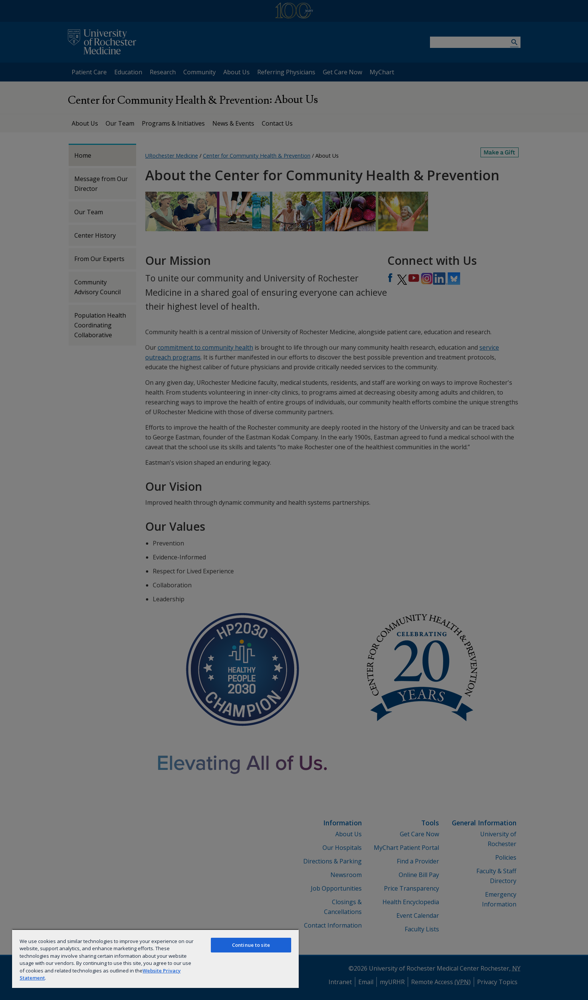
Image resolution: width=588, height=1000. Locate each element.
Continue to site (251, 945)
